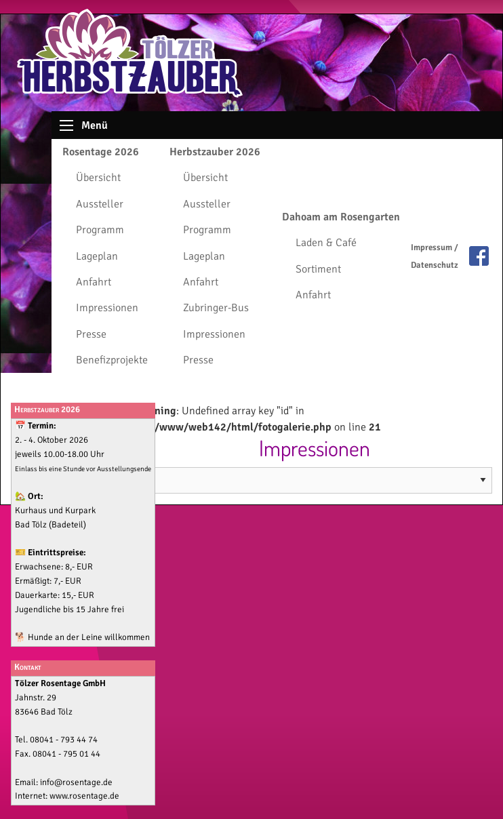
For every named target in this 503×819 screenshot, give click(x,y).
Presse (91, 334)
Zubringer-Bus (216, 308)
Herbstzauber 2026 (214, 152)
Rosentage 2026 (100, 152)
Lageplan (97, 256)
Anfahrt (93, 282)
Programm (100, 230)
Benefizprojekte (112, 360)
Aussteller (99, 204)
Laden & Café (326, 242)
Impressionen (107, 308)
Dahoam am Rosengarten (341, 217)
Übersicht (98, 177)
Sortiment (318, 269)
